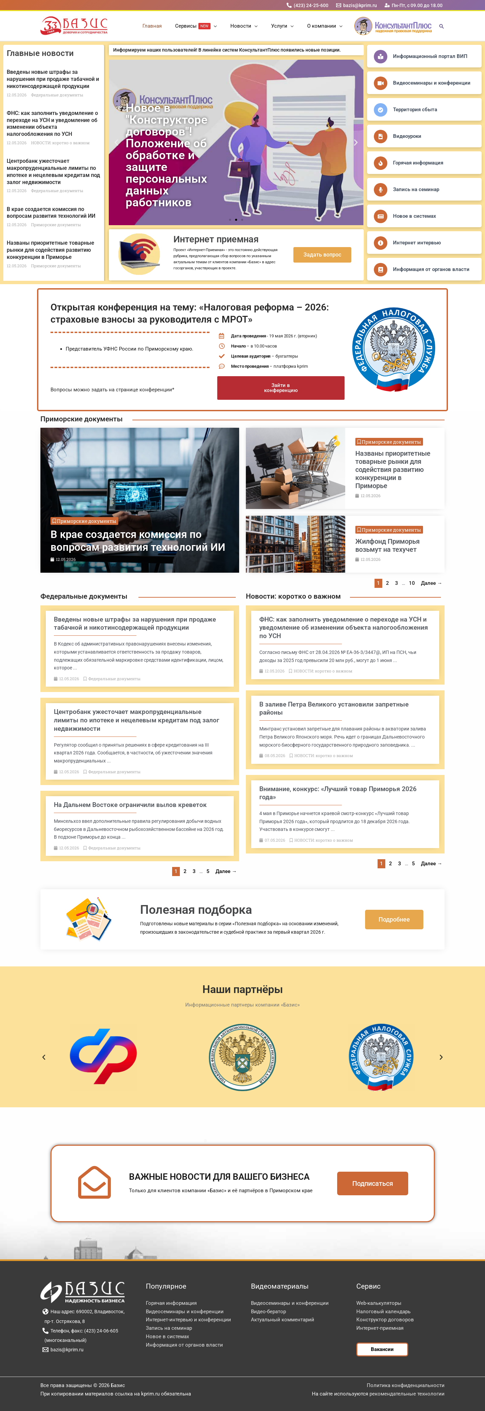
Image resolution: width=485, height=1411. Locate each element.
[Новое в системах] (380, 216)
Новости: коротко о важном (293, 596)
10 (412, 583)
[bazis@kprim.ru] (356, 5)
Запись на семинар (416, 189)
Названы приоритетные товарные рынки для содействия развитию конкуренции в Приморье (50, 250)
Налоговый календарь (383, 1312)
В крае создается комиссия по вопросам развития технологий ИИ (51, 212)
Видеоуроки (407, 136)
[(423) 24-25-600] (307, 5)
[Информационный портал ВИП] (380, 56)
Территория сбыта (415, 110)
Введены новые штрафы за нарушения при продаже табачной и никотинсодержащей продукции (53, 79)
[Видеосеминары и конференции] (380, 83)
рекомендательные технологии (407, 1394)
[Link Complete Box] (139, 500)
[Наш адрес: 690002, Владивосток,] (83, 1312)
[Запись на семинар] (380, 190)
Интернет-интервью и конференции (188, 1320)
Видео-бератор (268, 1312)
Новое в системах (414, 216)
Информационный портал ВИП (430, 56)
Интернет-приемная (379, 1328)
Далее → (431, 583)
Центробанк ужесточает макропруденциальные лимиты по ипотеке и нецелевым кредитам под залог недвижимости (53, 171)
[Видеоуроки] (380, 136)
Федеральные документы (83, 596)
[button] (217, 26)
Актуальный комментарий (282, 1320)
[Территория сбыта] (380, 110)
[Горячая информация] (380, 163)
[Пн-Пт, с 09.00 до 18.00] (414, 5)
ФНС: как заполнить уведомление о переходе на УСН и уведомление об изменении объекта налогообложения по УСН (52, 123)
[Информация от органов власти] (380, 269)
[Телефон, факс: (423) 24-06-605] (80, 1331)
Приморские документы (81, 419)
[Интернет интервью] (380, 243)
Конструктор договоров (385, 1320)
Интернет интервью (417, 243)
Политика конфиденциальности (406, 1385)
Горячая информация (418, 163)
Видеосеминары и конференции (432, 83)
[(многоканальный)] (64, 1340)
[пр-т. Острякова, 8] (63, 1321)
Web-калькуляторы (378, 1303)
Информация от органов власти (431, 269)
